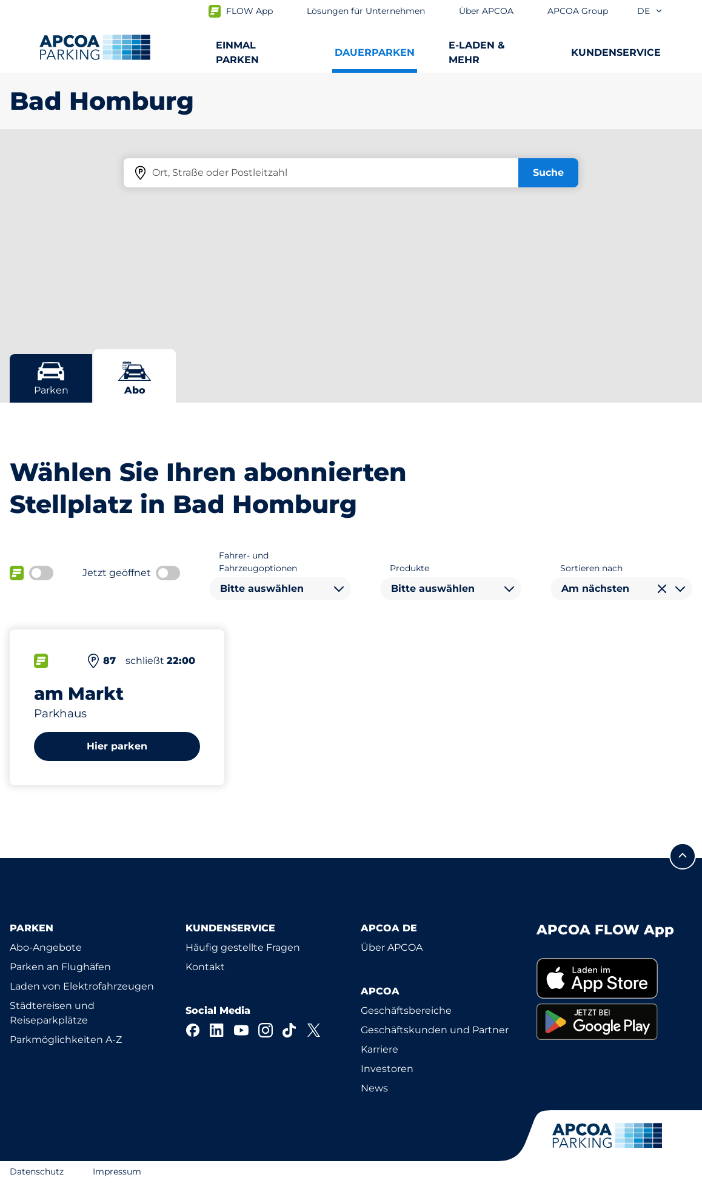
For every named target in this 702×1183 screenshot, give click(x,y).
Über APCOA (392, 947)
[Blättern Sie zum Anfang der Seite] (682, 856)
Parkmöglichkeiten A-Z (66, 1039)
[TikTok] (289, 1030)
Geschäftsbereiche (406, 1010)
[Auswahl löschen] (662, 588)
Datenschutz (37, 1171)
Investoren (387, 1068)
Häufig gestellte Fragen (243, 947)
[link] (615, 978)
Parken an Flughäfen (60, 967)
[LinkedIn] (217, 1030)
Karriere (379, 1049)
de (650, 10)
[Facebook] (193, 1030)
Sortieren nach (591, 568)
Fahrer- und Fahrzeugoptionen (258, 562)
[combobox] (280, 588)
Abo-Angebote (46, 947)
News (374, 1088)
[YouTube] (241, 1030)
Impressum (117, 1171)
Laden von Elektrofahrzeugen (82, 986)
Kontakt (205, 967)
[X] (314, 1030)
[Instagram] (265, 1030)
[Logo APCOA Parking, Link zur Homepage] (95, 47)
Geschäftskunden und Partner (435, 1030)
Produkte (409, 568)
